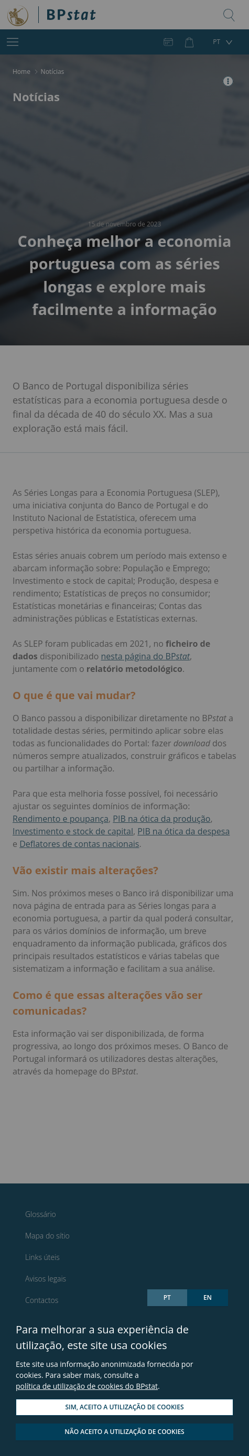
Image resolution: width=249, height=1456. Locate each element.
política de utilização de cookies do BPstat (87, 1386)
